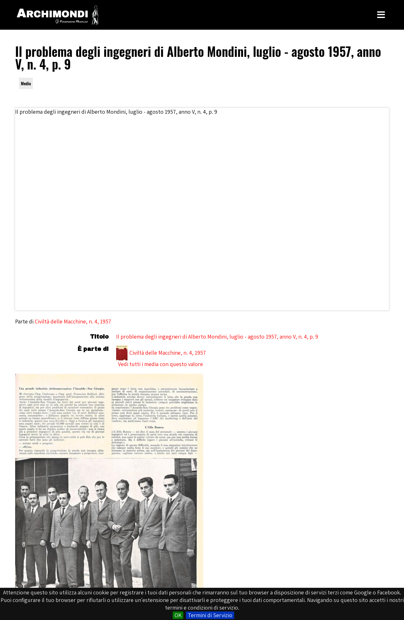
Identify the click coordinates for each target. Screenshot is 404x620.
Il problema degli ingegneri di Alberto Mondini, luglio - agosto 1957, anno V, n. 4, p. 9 (217, 336)
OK (178, 615)
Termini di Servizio (210, 615)
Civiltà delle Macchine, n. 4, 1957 (73, 321)
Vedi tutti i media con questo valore (160, 364)
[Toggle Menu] (381, 15)
